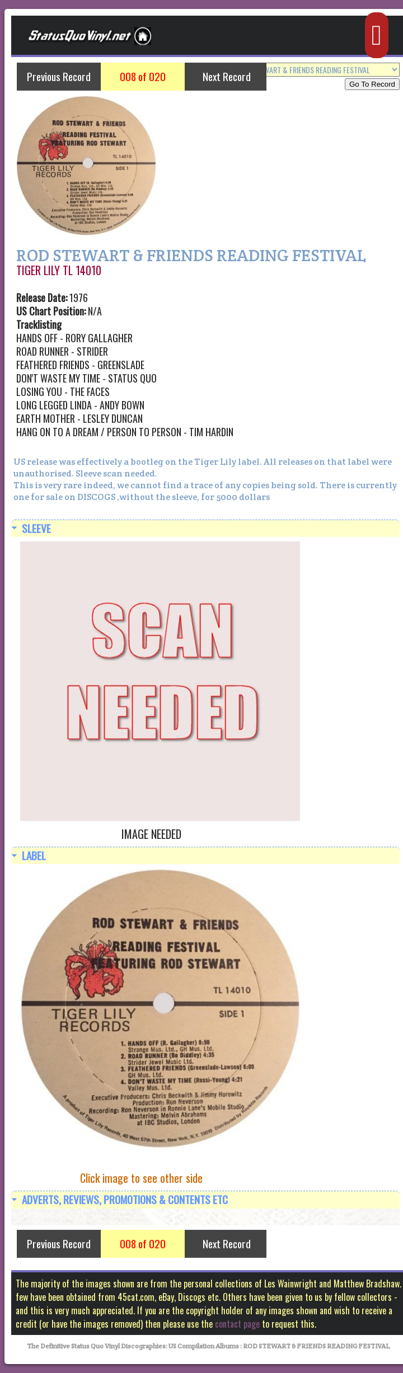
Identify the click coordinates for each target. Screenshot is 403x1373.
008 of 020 (143, 76)
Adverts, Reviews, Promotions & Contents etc (125, 1199)
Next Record (227, 76)
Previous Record (59, 76)
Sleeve (36, 528)
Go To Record (372, 84)
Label (34, 855)
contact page (237, 1323)
